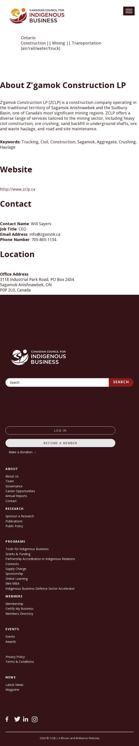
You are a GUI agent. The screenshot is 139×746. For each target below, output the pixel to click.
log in (60, 430)
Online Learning (16, 579)
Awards (10, 641)
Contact (11, 501)
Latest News (14, 685)
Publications (14, 521)
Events (10, 636)
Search (121, 381)
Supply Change (15, 569)
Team (9, 481)
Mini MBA (12, 583)
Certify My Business (19, 608)
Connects (12, 564)
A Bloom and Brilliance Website (79, 738)
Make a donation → (22, 452)
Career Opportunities (20, 491)
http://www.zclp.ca (17, 189)
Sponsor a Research (19, 516)
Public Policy (14, 526)
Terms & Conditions (19, 661)
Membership (14, 604)
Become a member (60, 443)
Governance (14, 486)
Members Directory (19, 614)
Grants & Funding (17, 554)
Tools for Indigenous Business (27, 549)
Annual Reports (16, 496)
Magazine (12, 689)
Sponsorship (14, 573)
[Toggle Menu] (128, 11)
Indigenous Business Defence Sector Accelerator (40, 588)
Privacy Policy (15, 657)
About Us (12, 476)
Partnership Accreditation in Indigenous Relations (40, 559)
